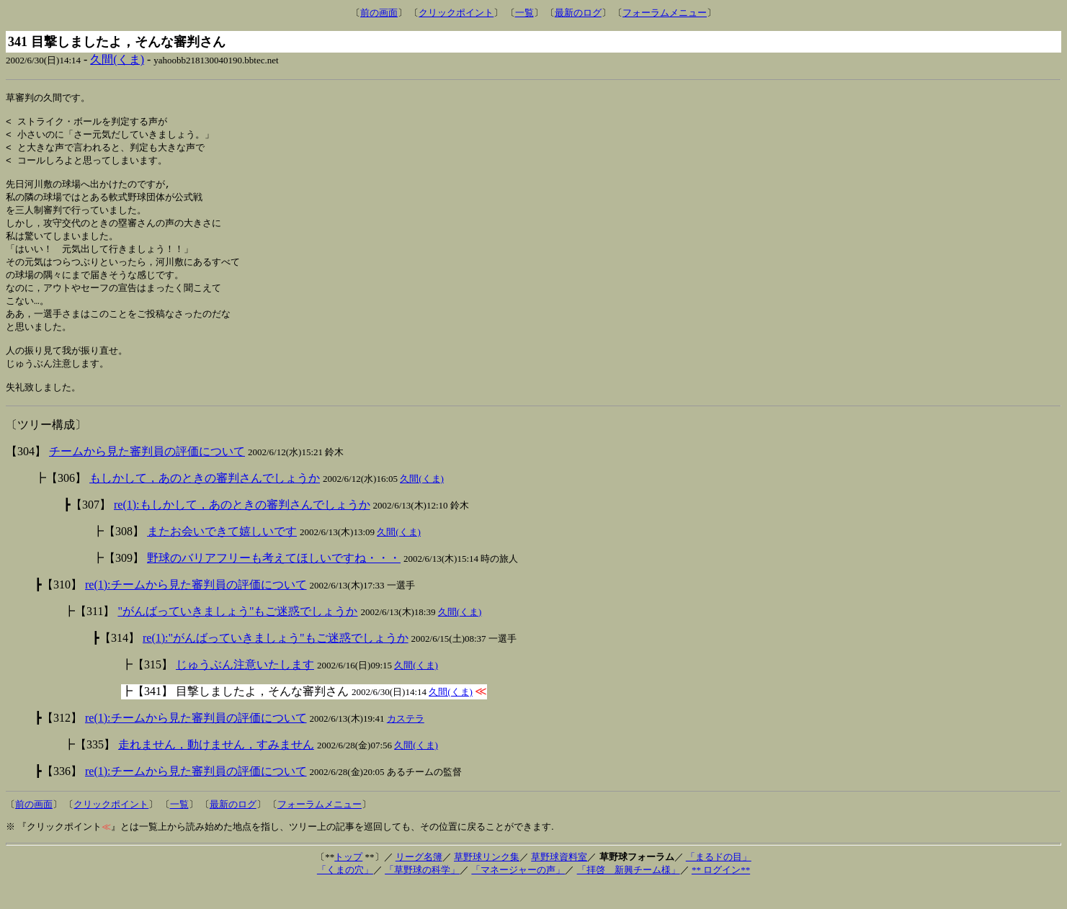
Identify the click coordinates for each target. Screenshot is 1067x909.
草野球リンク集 (486, 879)
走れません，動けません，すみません (216, 767)
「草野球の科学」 (422, 892)
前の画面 (379, 12)
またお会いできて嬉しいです (222, 554)
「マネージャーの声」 (518, 892)
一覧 (524, 12)
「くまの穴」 (345, 892)
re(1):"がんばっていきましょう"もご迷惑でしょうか (276, 661)
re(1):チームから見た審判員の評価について (196, 607)
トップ (348, 879)
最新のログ (578, 12)
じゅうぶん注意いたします (245, 687)
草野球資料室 (559, 879)
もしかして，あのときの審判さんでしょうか (204, 501)
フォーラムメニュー (664, 12)
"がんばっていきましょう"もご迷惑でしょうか (237, 634)
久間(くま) (117, 59)
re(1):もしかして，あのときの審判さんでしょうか (242, 527)
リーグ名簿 (419, 879)
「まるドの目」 (718, 879)
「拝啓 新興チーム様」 (628, 892)
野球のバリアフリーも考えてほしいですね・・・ (274, 581)
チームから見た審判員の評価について (147, 474)
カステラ (405, 741)
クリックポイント (456, 12)
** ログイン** (721, 892)
